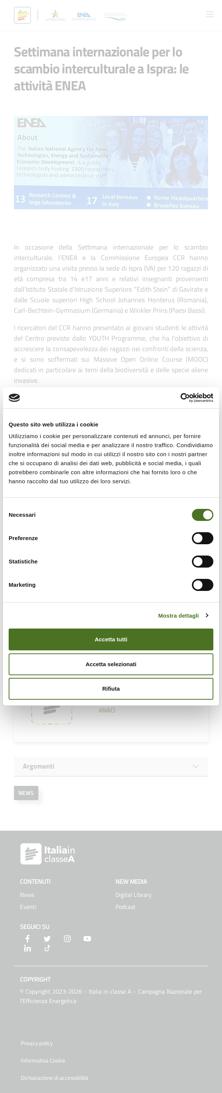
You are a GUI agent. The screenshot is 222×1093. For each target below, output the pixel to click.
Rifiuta (111, 688)
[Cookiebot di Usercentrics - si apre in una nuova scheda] (180, 398)
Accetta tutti (111, 639)
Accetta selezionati (110, 664)
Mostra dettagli (178, 615)
